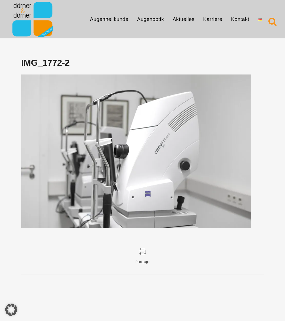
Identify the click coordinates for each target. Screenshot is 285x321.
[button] (11, 309)
